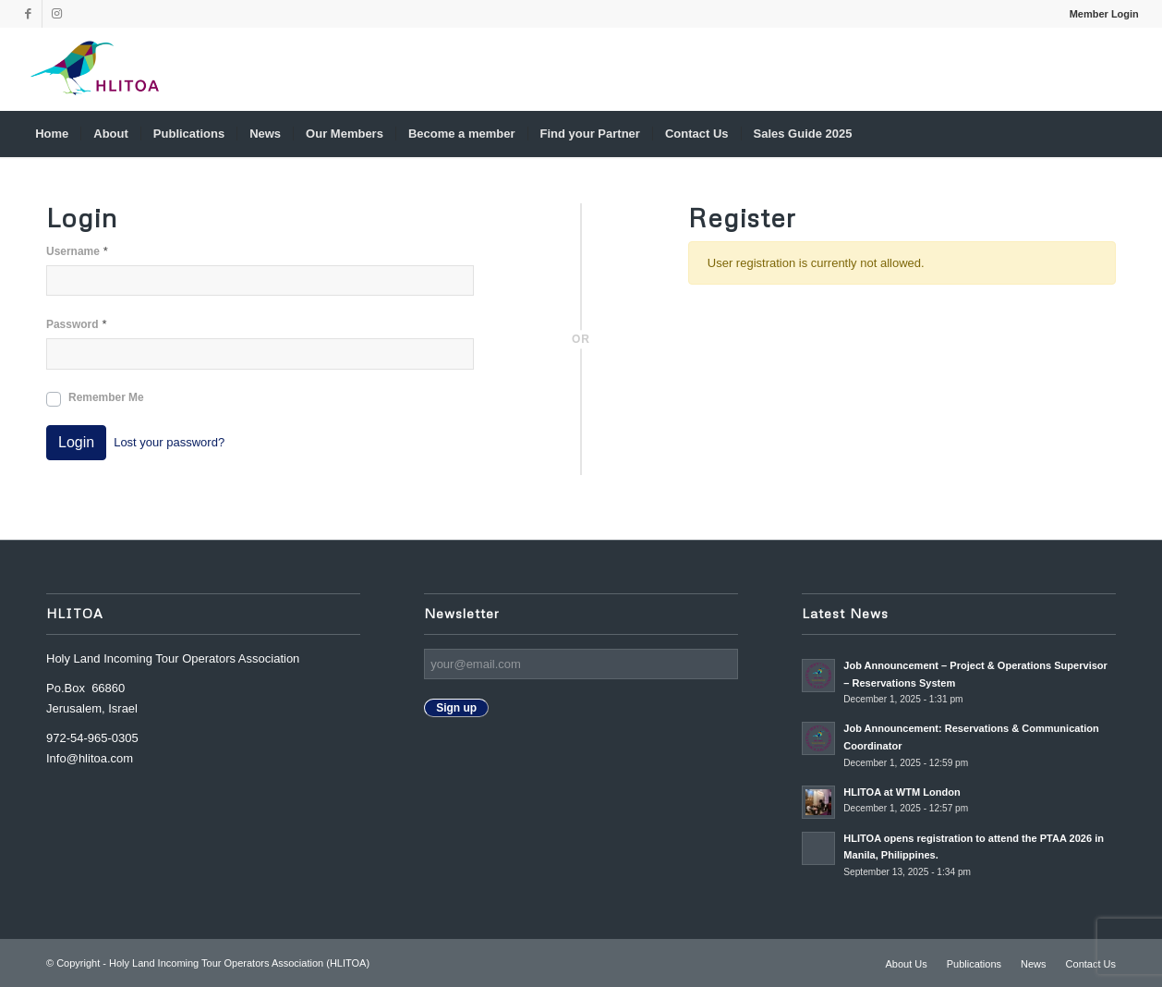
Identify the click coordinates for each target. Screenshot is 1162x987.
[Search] (1127, 134)
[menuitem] (1099, 13)
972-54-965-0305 (92, 738)
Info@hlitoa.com (89, 758)
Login (76, 442)
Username (77, 251)
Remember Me (106, 397)
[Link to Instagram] (56, 14)
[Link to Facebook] (28, 14)
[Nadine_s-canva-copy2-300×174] (94, 69)
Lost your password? (169, 442)
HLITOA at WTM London (901, 792)
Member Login (1104, 13)
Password (76, 324)
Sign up (456, 707)
